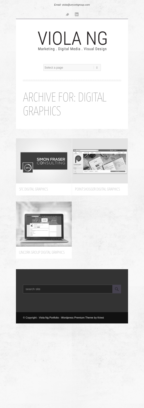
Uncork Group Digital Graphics (41, 254)
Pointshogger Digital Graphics (97, 191)
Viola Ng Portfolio (49, 317)
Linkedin (76, 14)
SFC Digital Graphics (33, 191)
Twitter (67, 14)
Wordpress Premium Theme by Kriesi (82, 317)
